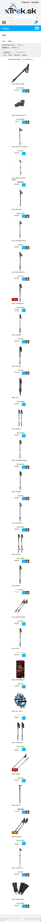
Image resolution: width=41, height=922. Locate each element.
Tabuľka (13, 47)
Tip (5, 55)
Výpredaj (16, 55)
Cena (19, 45)
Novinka (24, 55)
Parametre (7, 52)
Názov (13, 45)
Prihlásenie (25, 2)
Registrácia (35, 2)
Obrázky (4, 47)
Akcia (10, 55)
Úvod (3, 41)
